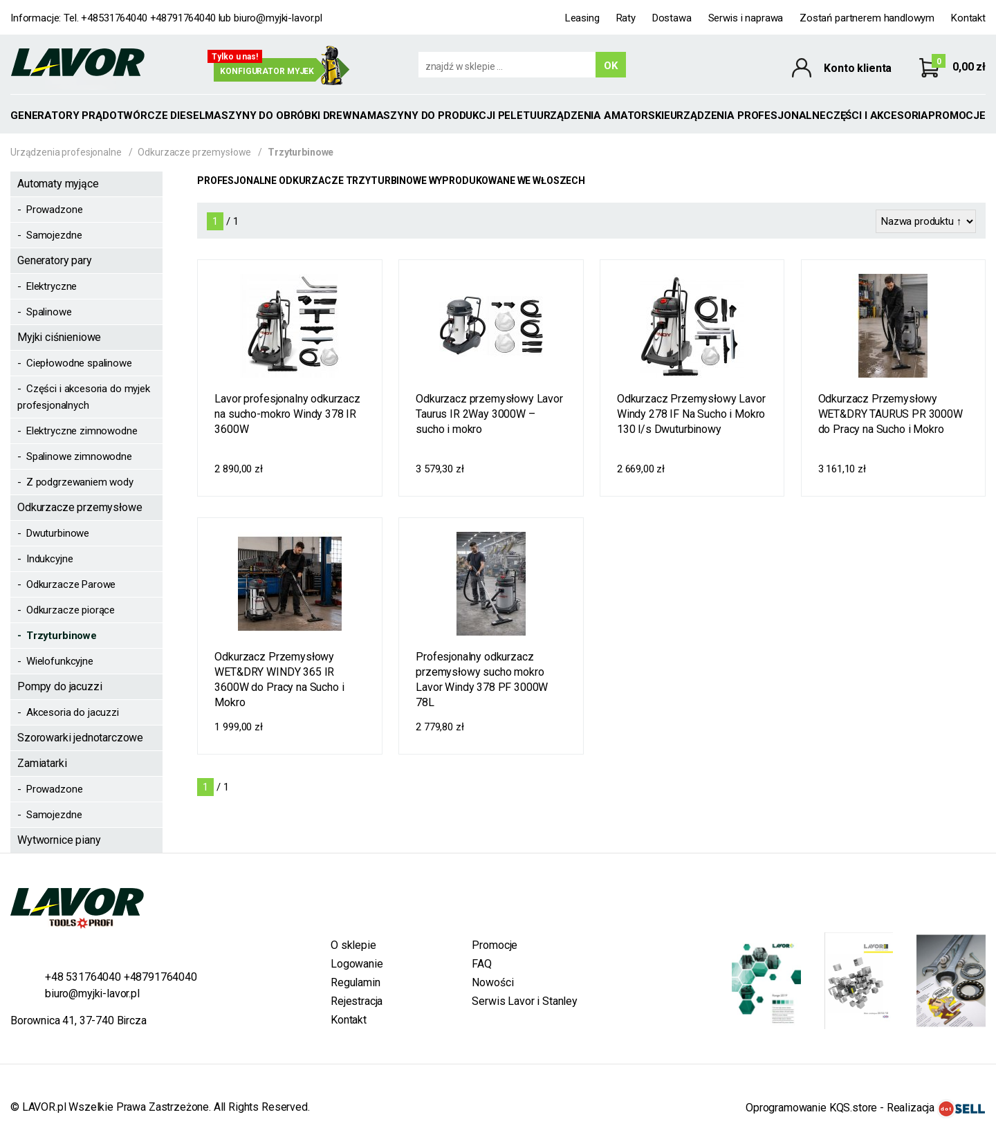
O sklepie (353, 945)
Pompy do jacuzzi (59, 686)
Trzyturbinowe (61, 635)
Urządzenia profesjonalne (748, 115)
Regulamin (355, 982)
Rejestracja (356, 1001)
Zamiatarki (41, 763)
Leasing (582, 18)
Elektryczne (51, 286)
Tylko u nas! (235, 57)
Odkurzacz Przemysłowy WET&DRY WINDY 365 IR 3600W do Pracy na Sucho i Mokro (279, 679)
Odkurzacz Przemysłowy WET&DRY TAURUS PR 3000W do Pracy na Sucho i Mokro (890, 414)
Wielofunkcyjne (59, 661)
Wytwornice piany (58, 840)
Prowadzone (54, 209)
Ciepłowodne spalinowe (79, 363)
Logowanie (357, 963)
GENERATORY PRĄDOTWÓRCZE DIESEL (107, 115)
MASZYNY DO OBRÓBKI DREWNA (286, 115)
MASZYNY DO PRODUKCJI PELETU (452, 115)
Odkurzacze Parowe (71, 584)
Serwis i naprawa (746, 18)
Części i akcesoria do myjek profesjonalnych (83, 397)
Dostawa (672, 18)
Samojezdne (54, 235)
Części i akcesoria (877, 115)
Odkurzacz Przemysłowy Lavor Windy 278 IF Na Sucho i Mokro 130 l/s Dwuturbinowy (691, 414)
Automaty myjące (58, 183)
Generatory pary (54, 260)
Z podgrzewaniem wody (79, 482)
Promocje (957, 115)
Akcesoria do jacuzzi (72, 712)
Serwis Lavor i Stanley (524, 1001)
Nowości (492, 982)
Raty (626, 18)
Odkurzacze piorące (70, 610)
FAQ (482, 963)
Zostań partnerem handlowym (867, 18)
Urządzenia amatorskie (603, 115)
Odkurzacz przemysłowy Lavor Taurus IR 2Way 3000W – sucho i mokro (489, 414)
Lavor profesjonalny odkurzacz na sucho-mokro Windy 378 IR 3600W (287, 414)
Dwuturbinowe (57, 533)
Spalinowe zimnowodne (79, 456)
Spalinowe (49, 312)
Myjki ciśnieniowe (59, 337)
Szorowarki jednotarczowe (80, 737)
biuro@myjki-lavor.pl (278, 18)
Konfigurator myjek (267, 71)
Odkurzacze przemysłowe (194, 152)
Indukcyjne (49, 559)
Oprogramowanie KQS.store (811, 1107)
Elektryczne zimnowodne (82, 431)
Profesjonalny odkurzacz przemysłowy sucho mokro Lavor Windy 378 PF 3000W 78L (482, 679)
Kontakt (968, 18)
